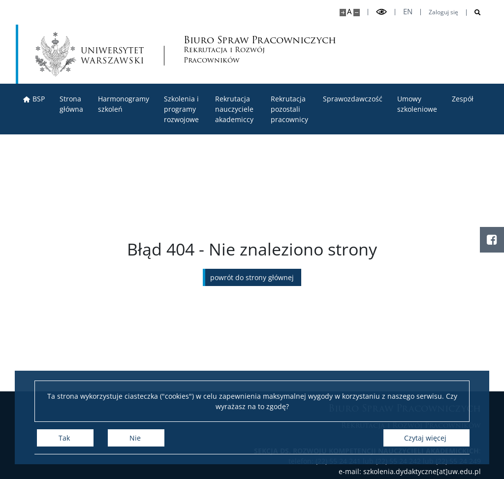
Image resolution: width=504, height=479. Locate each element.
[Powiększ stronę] (343, 12)
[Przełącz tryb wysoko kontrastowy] (381, 12)
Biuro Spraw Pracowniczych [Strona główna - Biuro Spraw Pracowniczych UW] (225, 50)
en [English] (407, 11)
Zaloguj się (443, 12)
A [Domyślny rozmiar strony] (349, 11)
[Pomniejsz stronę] (356, 12)
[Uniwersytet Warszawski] (89, 54)
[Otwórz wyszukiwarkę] (473, 12)
